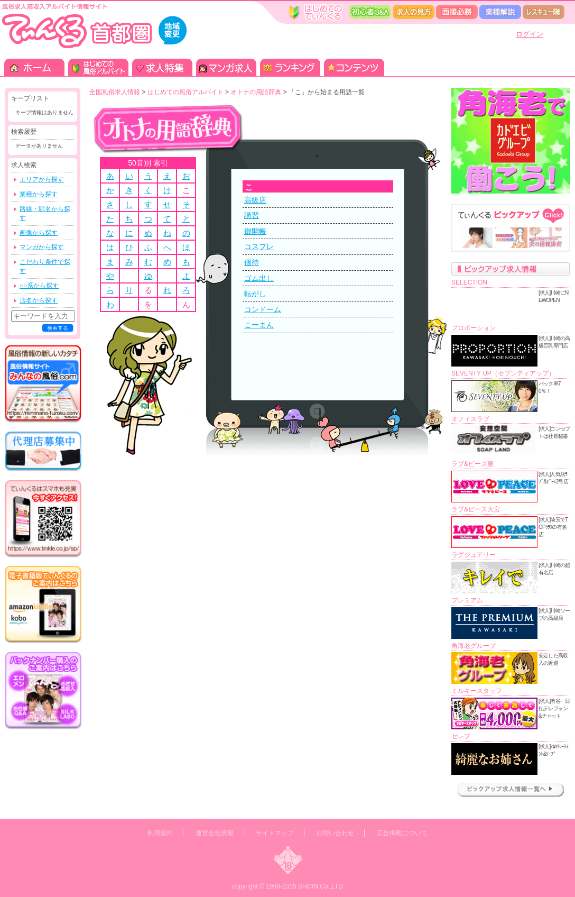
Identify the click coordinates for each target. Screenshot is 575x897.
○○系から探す (39, 285)
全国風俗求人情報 (114, 92)
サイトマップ (275, 833)
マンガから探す (42, 247)
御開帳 (255, 231)
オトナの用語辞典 (255, 92)
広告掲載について (402, 833)
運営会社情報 (215, 833)
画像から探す (39, 232)
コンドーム (262, 309)
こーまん (259, 325)
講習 (251, 215)
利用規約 (160, 833)
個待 (251, 262)
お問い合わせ (335, 833)
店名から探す (39, 300)
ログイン (529, 34)
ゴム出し (259, 278)
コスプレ (259, 246)
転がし (255, 293)
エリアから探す (42, 179)
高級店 (255, 200)
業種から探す (39, 194)
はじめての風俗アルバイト (185, 92)
